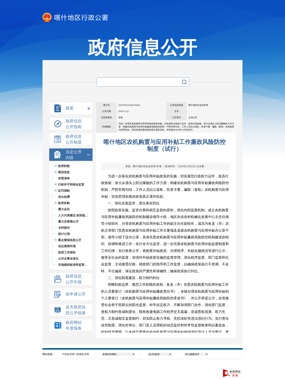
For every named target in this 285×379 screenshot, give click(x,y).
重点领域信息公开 (69, 240)
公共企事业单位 (68, 258)
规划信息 (64, 172)
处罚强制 (64, 190)
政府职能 (64, 166)
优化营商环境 (67, 246)
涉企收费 (64, 196)
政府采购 (64, 203)
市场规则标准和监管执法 (73, 264)
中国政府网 (68, 354)
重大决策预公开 (68, 221)
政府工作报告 (67, 252)
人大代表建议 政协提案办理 (73, 215)
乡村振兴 (64, 227)
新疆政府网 (82, 354)
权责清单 (64, 178)
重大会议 (64, 209)
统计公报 (64, 233)
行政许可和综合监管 (71, 184)
